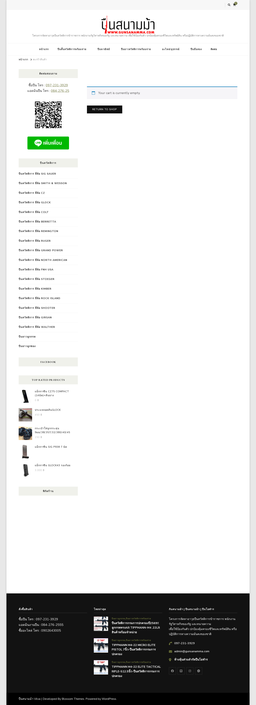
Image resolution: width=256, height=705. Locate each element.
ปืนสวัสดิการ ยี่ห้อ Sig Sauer (37, 173)
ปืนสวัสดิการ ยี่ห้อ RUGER (35, 241)
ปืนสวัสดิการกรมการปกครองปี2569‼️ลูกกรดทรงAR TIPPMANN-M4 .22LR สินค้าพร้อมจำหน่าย (136, 627)
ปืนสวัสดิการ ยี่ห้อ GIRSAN (35, 317)
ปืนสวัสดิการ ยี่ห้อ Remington (38, 231)
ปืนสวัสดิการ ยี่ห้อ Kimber (35, 289)
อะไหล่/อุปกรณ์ (170, 49)
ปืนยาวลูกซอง (27, 346)
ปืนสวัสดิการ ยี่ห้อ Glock (35, 202)
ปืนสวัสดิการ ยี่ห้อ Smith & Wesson (43, 183)
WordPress (109, 699)
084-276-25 (60, 91)
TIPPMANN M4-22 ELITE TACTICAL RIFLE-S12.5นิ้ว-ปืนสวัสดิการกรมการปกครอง (136, 671)
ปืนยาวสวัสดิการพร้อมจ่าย (136, 49)
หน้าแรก (44, 49)
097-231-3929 (57, 85)
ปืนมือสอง (196, 49)
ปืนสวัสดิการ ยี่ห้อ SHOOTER (37, 308)
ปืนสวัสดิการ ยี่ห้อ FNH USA (36, 269)
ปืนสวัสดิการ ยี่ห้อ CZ (32, 193)
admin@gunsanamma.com (191, 651)
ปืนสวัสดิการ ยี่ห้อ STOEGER (36, 279)
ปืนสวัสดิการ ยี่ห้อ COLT (34, 212)
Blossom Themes (73, 699)
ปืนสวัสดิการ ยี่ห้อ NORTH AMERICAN (43, 260)
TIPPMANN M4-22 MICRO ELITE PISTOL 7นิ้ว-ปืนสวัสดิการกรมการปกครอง (134, 649)
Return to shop (104, 109)
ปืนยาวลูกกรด (27, 336)
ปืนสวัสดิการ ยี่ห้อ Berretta (37, 221)
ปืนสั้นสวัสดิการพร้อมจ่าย (72, 49)
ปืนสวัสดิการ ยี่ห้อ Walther (37, 327)
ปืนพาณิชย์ (104, 49)
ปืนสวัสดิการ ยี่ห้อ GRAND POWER (41, 250)
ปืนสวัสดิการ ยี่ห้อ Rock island (39, 298)
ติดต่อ (214, 49)
